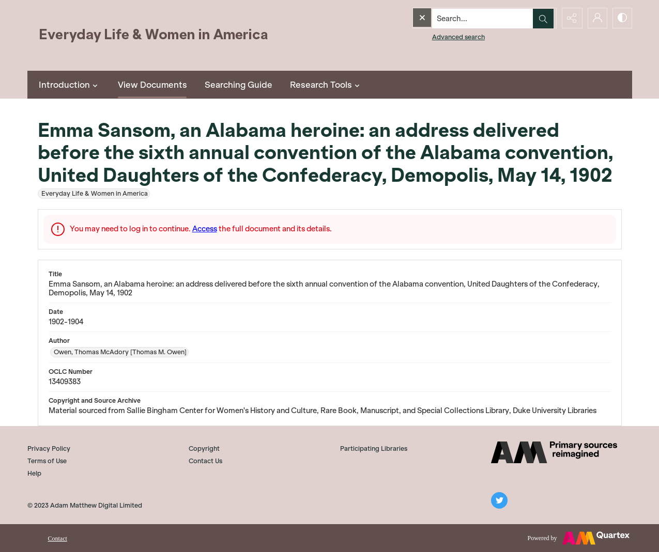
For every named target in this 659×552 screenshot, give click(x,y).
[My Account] (596, 18)
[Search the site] (462, 18)
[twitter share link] (499, 500)
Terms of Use (47, 461)
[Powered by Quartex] (578, 538)
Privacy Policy (48, 448)
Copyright (204, 448)
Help (34, 473)
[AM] (554, 452)
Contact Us (205, 461)
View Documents (152, 85)
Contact (57, 538)
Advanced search (437, 36)
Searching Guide (238, 85)
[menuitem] (57, 537)
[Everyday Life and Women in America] (154, 35)
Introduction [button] (69, 84)
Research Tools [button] (326, 84)
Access (204, 228)
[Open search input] (544, 18)
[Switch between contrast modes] (622, 18)
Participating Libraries (373, 448)
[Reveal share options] (570, 18)
